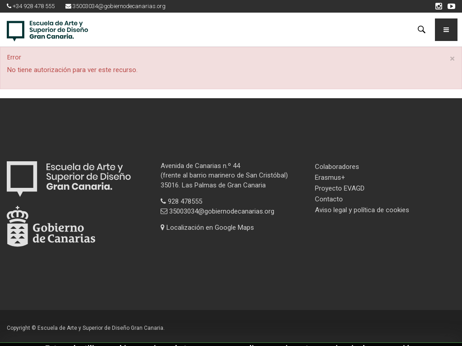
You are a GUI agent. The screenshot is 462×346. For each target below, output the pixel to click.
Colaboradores (337, 167)
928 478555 (181, 201)
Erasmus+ (330, 177)
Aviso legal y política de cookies (362, 210)
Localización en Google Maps (207, 227)
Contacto (329, 199)
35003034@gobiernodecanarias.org (217, 211)
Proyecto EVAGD (340, 188)
